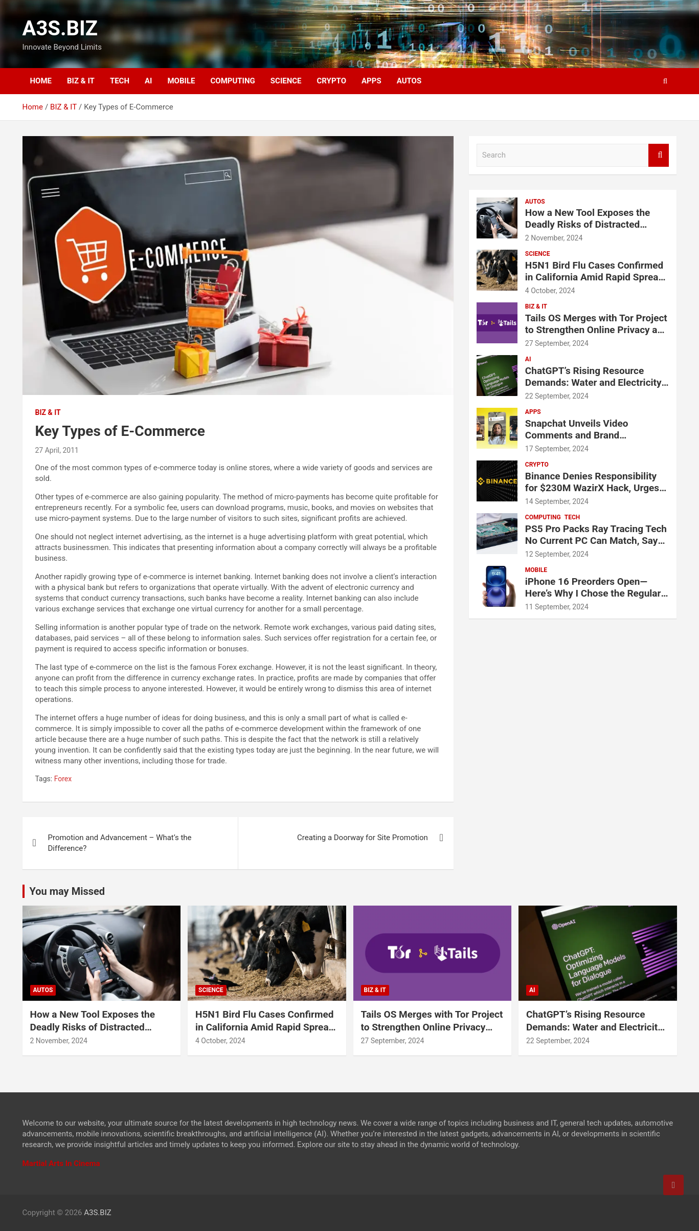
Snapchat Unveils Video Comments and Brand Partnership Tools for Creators (591, 435)
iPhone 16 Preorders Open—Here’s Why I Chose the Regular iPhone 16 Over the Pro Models (593, 593)
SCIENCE (286, 80)
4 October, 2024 (550, 291)
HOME (41, 80)
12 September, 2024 (557, 554)
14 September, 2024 (557, 501)
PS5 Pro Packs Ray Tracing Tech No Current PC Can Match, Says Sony (596, 540)
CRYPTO (331, 80)
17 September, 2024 (557, 449)
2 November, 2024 (554, 238)
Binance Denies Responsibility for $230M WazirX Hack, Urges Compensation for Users (592, 487)
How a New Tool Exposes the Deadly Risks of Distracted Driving (587, 224)
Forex (63, 779)
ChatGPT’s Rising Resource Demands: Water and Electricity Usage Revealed (593, 382)
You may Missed (67, 891)
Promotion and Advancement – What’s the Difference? (120, 843)
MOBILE (181, 80)
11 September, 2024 (557, 607)
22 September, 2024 (557, 396)
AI (148, 80)
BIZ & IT (81, 80)
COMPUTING (232, 80)
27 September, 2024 (557, 343)
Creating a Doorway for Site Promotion (362, 837)
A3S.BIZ (60, 28)
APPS (371, 80)
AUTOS (409, 80)
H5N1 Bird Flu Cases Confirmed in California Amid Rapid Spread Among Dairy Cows (594, 277)
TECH (119, 80)
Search (658, 155)
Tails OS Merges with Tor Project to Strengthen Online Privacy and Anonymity (596, 329)
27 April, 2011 (57, 450)
